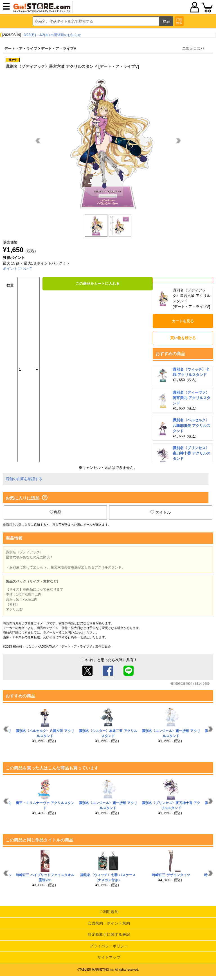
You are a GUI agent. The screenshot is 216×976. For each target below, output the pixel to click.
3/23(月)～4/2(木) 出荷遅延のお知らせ (52, 35)
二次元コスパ (193, 48)
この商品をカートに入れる (98, 283)
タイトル (160, 512)
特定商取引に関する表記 (109, 934)
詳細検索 (179, 20)
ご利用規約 (108, 912)
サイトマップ (108, 957)
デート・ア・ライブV (58, 48)
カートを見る (183, 321)
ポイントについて (17, 269)
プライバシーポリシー (109, 946)
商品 (55, 512)
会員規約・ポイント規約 (109, 923)
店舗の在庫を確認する (24, 479)
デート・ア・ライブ (20, 48)
